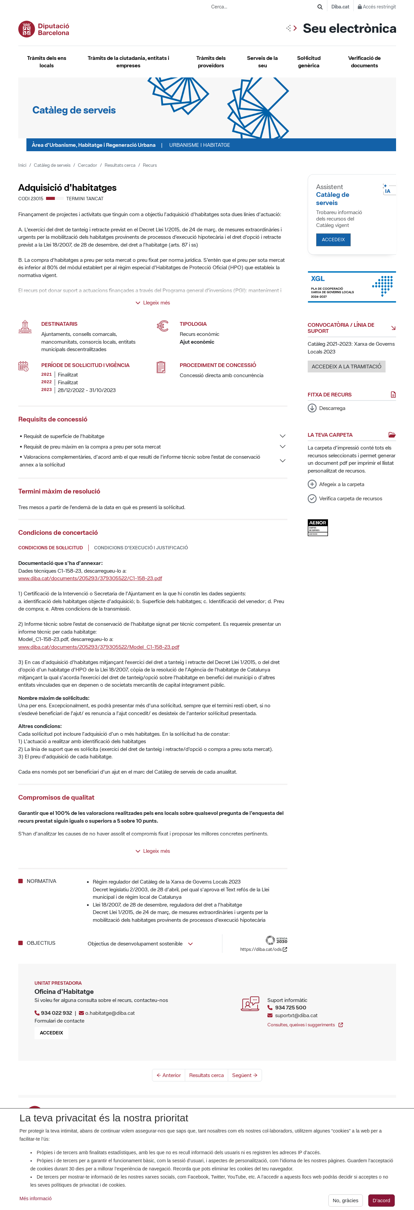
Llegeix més (152, 302)
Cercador (87, 165)
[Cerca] (320, 7)
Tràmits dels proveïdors (211, 61)
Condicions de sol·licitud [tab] (50, 548)
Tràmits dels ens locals (46, 61)
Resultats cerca (120, 165)
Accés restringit (377, 7)
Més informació (36, 1202)
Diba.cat (340, 7)
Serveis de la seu (262, 61)
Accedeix (333, 239)
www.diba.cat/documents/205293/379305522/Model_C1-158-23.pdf (98, 646)
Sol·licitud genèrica (309, 61)
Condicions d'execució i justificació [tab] (141, 548)
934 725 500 (290, 1007)
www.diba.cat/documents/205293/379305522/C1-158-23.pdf (90, 578)
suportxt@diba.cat (296, 1015)
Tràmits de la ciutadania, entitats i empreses (128, 61)
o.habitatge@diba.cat (110, 1012)
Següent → (245, 1075)
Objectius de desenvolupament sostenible (140, 943)
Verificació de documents (364, 61)
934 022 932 (56, 1012)
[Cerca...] (264, 7)
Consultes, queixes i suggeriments (305, 1025)
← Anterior (168, 1075)
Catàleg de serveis (52, 165)
